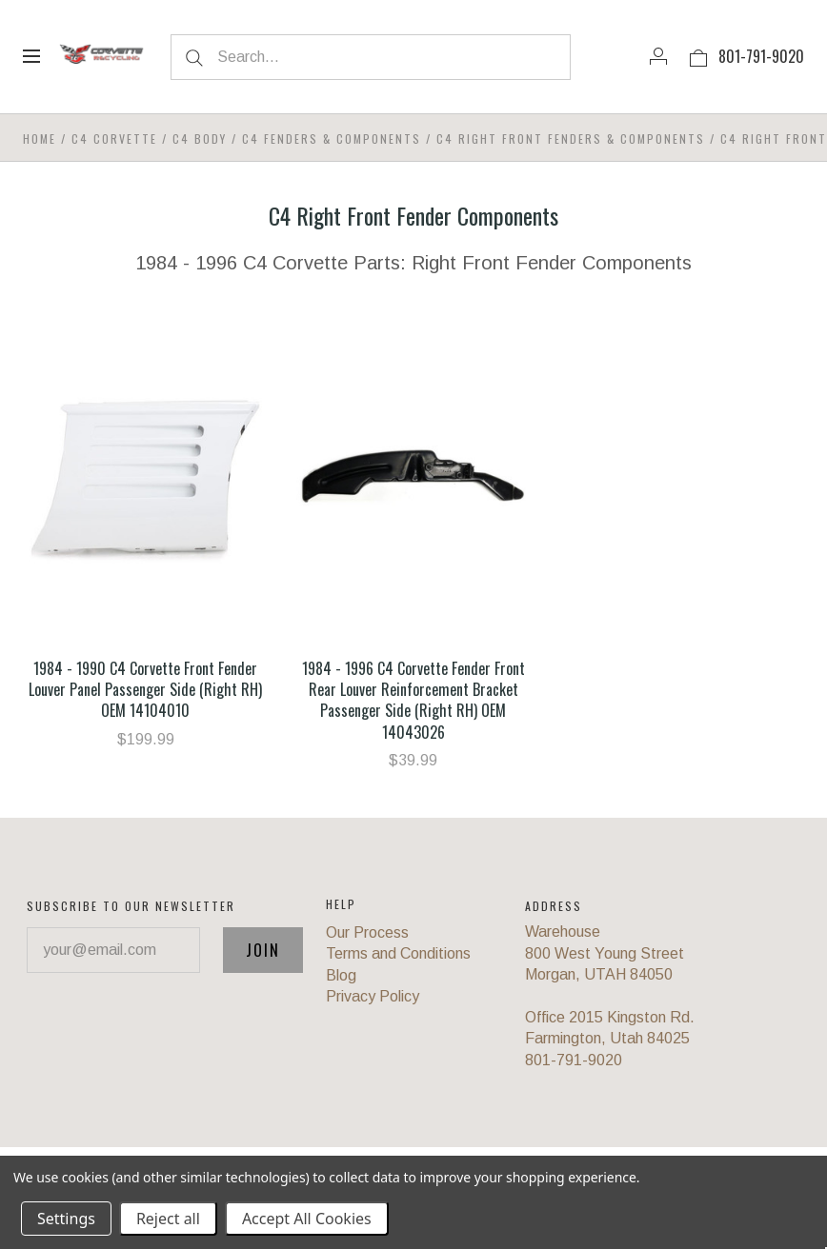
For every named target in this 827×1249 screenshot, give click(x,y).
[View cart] (698, 56)
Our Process (367, 932)
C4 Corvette (114, 138)
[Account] (658, 56)
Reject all (168, 1218)
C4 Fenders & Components (331, 138)
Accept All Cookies (307, 1218)
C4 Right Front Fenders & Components (570, 138)
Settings (66, 1218)
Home (39, 138)
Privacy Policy (372, 996)
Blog (341, 975)
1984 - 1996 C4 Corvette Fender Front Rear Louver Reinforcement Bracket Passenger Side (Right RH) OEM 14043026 (413, 700)
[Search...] (371, 57)
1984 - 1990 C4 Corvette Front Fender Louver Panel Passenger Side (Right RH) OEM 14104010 (145, 690)
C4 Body (199, 138)
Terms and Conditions (398, 953)
